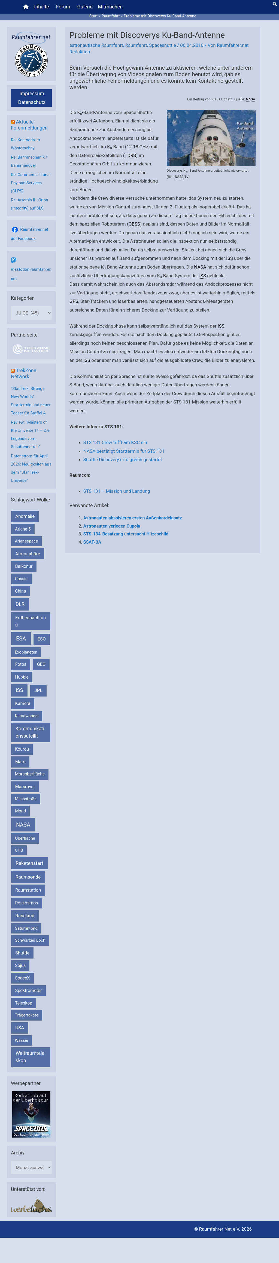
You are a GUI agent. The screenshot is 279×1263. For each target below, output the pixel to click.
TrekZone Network (23, 373)
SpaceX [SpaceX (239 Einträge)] (22, 978)
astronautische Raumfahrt (96, 45)
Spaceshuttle (162, 45)
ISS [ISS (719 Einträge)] (19, 690)
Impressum (31, 93)
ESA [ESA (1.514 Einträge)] (21, 638)
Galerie (85, 7)
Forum (63, 7)
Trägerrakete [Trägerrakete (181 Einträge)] (26, 1015)
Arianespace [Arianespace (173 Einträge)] (26, 541)
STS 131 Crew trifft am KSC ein (115, 442)
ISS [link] (229, 258)
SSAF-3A (92, 542)
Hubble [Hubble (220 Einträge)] (22, 677)
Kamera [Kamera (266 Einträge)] (23, 703)
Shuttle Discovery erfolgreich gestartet (122, 459)
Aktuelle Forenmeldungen (29, 125)
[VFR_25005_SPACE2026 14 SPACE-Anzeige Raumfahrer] (31, 1114)
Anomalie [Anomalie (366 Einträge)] (25, 516)
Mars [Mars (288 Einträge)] (20, 761)
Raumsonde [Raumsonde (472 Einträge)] (28, 877)
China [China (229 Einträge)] (20, 591)
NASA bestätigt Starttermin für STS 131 (124, 451)
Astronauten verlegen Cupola (111, 526)
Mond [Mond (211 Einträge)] (20, 811)
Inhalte (41, 7)
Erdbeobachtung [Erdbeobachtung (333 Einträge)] (30, 621)
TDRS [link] (130, 155)
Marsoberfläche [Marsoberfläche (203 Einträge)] (30, 774)
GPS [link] (73, 301)
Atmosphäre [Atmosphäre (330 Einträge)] (27, 553)
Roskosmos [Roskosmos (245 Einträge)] (26, 902)
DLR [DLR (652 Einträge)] (20, 604)
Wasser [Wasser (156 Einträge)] (22, 1040)
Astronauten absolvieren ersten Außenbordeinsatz (132, 517)
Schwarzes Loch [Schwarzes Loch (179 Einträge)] (30, 940)
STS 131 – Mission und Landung (116, 491)
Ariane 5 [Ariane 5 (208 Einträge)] (23, 529)
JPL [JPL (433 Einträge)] (38, 690)
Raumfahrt (136, 45)
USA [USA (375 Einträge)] (19, 1027)
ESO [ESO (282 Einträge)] (42, 639)
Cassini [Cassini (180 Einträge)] (22, 578)
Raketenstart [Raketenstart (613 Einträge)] (29, 863)
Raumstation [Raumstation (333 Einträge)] (28, 890)
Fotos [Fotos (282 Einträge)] (20, 664)
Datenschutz (32, 102)
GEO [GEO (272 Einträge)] (41, 664)
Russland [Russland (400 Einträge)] (24, 915)
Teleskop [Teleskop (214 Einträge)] (23, 1003)
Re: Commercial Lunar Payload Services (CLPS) (31, 182)
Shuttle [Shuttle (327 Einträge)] (22, 953)
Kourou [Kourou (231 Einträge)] (22, 749)
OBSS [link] (134, 224)
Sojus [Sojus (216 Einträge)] (20, 965)
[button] (275, 4)
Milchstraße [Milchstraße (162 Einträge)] (26, 798)
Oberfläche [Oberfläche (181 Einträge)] (25, 838)
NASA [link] (250, 99)
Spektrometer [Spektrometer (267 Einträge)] (28, 990)
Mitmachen (110, 7)
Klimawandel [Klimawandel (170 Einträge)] (27, 715)
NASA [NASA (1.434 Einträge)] (23, 825)
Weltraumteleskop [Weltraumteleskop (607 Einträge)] (30, 1056)
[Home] (25, 7)
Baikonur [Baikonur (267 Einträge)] (24, 566)
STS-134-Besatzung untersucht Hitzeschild (125, 534)
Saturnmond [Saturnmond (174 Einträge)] (26, 928)
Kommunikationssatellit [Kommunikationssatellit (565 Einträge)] (30, 732)
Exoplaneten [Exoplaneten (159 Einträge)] (26, 652)
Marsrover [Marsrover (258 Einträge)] (25, 786)
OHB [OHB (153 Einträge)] (19, 850)
